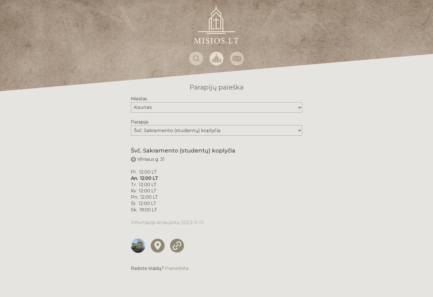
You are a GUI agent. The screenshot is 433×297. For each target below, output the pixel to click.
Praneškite (177, 268)
